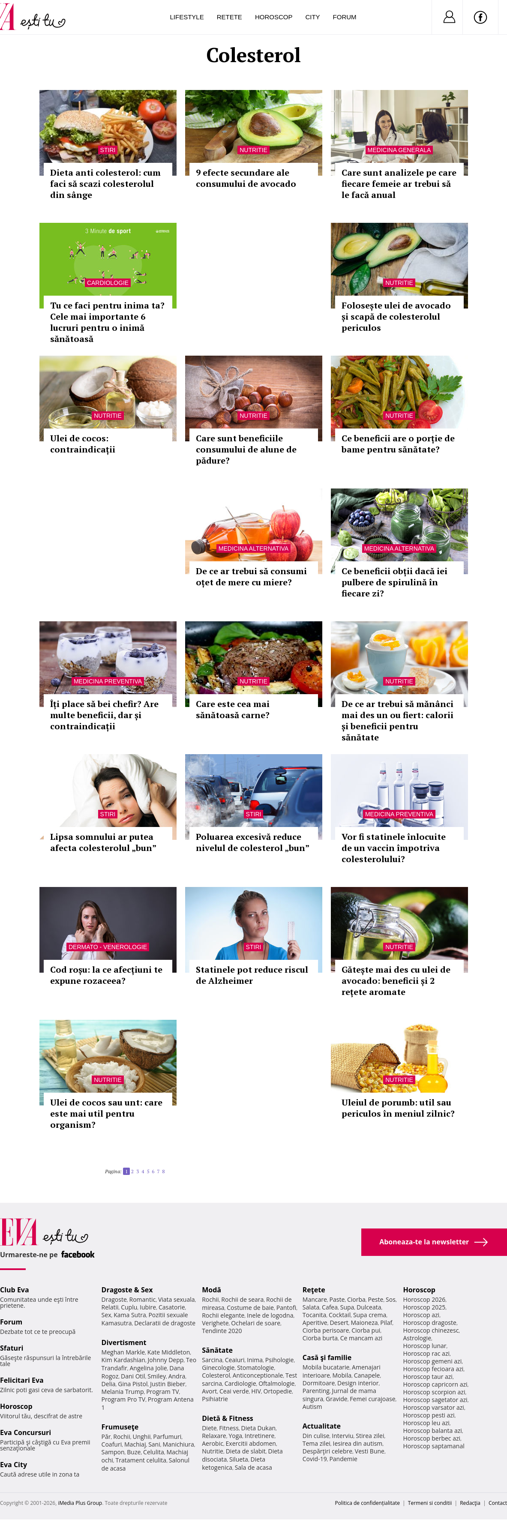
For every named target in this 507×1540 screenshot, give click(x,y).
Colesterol (216, 1375)
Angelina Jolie (148, 1368)
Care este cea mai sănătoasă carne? (233, 709)
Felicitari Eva (22, 1380)
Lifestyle (187, 17)
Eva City (13, 1464)
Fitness (229, 1428)
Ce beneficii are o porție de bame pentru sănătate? (398, 443)
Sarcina (212, 1360)
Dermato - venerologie (108, 947)
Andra (177, 1376)
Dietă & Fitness (227, 1418)
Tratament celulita (141, 1460)
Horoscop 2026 (424, 1299)
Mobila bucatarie (326, 1367)
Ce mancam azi (361, 1338)
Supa (347, 1307)
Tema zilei (316, 1443)
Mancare (315, 1299)
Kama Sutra (130, 1315)
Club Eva (14, 1289)
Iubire (148, 1307)
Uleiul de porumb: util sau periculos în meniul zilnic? (398, 1108)
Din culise (316, 1436)
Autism (312, 1406)
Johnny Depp (166, 1360)
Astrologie (417, 1338)
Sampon (113, 1452)
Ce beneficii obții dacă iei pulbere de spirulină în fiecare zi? (394, 582)
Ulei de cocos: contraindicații (82, 443)
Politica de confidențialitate (367, 1503)
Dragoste (114, 1299)
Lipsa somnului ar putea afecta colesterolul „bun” (103, 842)
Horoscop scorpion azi (434, 1392)
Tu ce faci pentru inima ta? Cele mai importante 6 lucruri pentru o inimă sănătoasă (107, 322)
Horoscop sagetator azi (435, 1400)
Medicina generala (399, 150)
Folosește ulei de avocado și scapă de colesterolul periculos (396, 316)
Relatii (110, 1307)
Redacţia (470, 1503)
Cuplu (129, 1307)
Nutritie (253, 150)
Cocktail (340, 1315)
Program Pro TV (124, 1399)
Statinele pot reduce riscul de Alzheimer (252, 975)
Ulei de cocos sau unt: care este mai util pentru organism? (106, 1113)
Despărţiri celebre (327, 1451)
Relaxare (214, 1436)
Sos (391, 1299)
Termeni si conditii (430, 1503)
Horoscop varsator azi (433, 1407)
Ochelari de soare (255, 1323)
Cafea (330, 1307)
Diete (209, 1428)
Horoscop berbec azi (431, 1438)
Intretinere (260, 1436)
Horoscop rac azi (426, 1353)
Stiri (108, 150)
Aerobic (212, 1443)
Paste (337, 1299)
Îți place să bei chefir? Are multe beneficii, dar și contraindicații (104, 715)
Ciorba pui (365, 1330)
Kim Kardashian (123, 1360)
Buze (134, 1452)
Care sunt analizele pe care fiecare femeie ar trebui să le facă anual (399, 184)
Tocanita (315, 1315)
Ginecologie (218, 1367)
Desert (339, 1322)
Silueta (238, 1459)
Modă (211, 1289)
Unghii (141, 1436)
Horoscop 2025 (424, 1307)
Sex (106, 1315)
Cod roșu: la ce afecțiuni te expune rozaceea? (106, 975)
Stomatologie (255, 1367)
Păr (106, 1436)
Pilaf (386, 1322)
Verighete (215, 1323)
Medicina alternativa (253, 548)
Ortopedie (278, 1391)
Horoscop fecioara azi (433, 1369)
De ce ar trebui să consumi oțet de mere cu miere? (251, 576)
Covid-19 (315, 1459)
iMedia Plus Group (80, 1503)
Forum (345, 17)
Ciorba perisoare (326, 1330)
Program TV (162, 1391)
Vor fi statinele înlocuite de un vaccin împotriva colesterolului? (394, 848)
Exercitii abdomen (251, 1443)
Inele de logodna (270, 1315)
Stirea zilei (370, 1436)
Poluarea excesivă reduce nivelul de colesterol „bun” (252, 842)
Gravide (337, 1399)
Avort (209, 1391)
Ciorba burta (320, 1338)
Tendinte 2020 (222, 1331)
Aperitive (315, 1322)
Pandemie (343, 1459)
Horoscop (274, 17)
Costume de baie (250, 1307)
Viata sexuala (176, 1299)
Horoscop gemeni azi (432, 1361)
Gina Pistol (132, 1384)
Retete (229, 17)
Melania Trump (123, 1391)
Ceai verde (234, 1391)
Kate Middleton (168, 1352)
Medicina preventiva (108, 681)
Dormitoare (319, 1383)
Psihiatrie (215, 1399)
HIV (256, 1391)
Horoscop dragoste (429, 1322)
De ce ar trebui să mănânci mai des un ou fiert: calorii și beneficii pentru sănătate (397, 720)
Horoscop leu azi (426, 1423)
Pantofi (286, 1307)
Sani (154, 1444)
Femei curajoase (372, 1399)
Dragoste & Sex (127, 1289)
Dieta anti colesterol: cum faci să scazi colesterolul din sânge (105, 184)
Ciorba (356, 1299)
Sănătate (217, 1350)
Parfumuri (167, 1436)
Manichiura (178, 1444)
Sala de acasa (253, 1467)
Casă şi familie (327, 1357)
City (312, 17)
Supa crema (369, 1315)
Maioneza (364, 1322)
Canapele (367, 1375)
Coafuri (112, 1444)
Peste (376, 1299)
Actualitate (322, 1426)
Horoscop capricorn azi (435, 1384)
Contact (498, 1503)
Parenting (316, 1391)
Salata (311, 1307)
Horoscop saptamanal (433, 1446)
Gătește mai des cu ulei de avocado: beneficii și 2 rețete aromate (396, 981)
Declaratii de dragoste (164, 1323)
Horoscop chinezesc (431, 1330)
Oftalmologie (276, 1383)
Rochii (121, 1436)
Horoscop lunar (424, 1346)
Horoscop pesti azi (428, 1415)
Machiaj (135, 1444)
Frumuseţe (120, 1427)
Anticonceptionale (258, 1375)
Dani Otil (133, 1376)
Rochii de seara (242, 1299)
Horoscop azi (421, 1315)
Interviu (342, 1436)
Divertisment (124, 1342)
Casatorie (172, 1307)
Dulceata (369, 1307)
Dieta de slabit (246, 1451)
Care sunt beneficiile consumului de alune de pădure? (246, 449)
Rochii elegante (223, 1315)
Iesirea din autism (358, 1443)
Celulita (153, 1452)
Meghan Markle (123, 1352)
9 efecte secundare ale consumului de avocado (246, 178)
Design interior (357, 1383)
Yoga (235, 1436)
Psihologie (279, 1360)
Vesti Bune (369, 1451)
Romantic (142, 1299)
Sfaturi (11, 1348)
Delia (109, 1384)
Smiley (156, 1376)
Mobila (342, 1375)
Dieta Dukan (258, 1428)
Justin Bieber (167, 1384)
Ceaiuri (235, 1360)
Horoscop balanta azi (432, 1430)
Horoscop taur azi (427, 1376)
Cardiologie (108, 282)
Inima (255, 1360)
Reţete (314, 1289)
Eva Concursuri (25, 1432)
